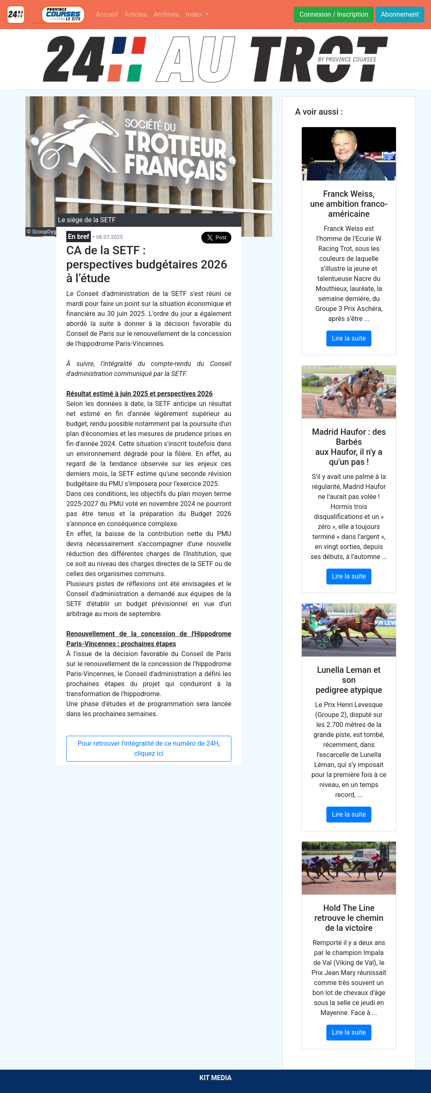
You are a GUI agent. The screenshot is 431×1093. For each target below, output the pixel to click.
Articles (135, 14)
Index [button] (195, 14)
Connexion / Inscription (333, 14)
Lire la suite (349, 338)
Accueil (107, 14)
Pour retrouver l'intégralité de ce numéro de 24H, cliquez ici (149, 748)
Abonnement (400, 14)
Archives (166, 14)
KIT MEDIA (215, 1078)
